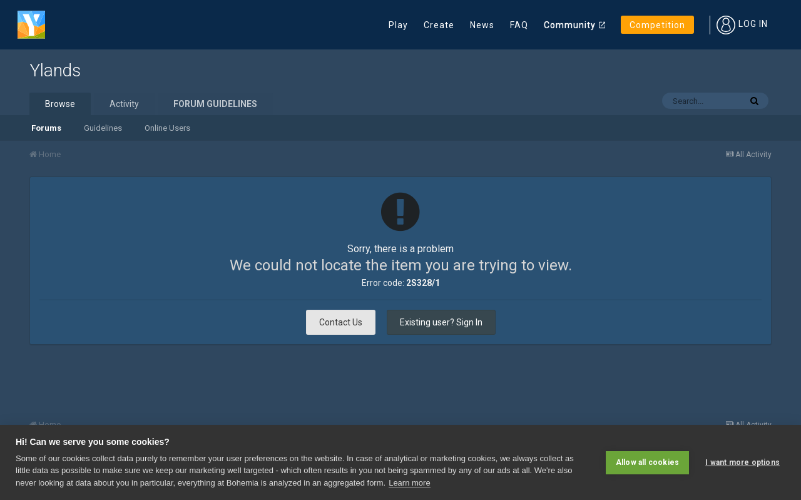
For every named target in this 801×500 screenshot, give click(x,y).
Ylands (55, 70)
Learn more (409, 482)
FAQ (519, 25)
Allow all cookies (647, 462)
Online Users (167, 128)
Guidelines (103, 128)
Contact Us (340, 322)
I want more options (742, 462)
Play (398, 25)
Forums (46, 128)
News (482, 25)
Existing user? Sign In (441, 322)
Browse (60, 104)
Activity (124, 104)
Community (570, 25)
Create (439, 25)
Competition (657, 25)
